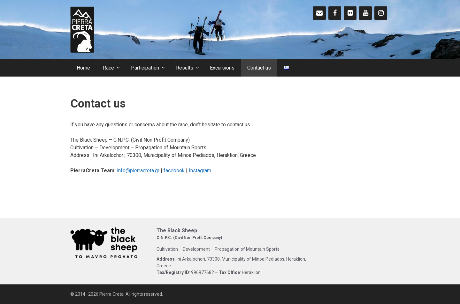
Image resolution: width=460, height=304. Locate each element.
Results (190, 68)
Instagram (200, 170)
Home (83, 68)
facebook (174, 170)
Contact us (259, 68)
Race (114, 68)
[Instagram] (380, 13)
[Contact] (319, 13)
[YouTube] (365, 13)
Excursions (222, 68)
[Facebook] (334, 13)
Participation (150, 68)
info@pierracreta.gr (138, 170)
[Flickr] (350, 13)
